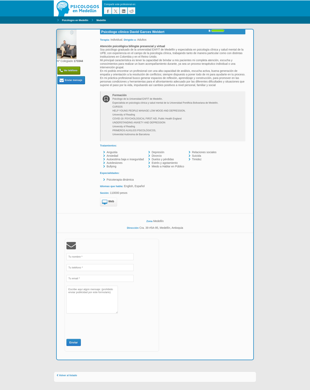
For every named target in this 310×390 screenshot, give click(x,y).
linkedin (123, 10)
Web (108, 202)
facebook (108, 10)
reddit (131, 10)
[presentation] (96, 325)
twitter (115, 10)
